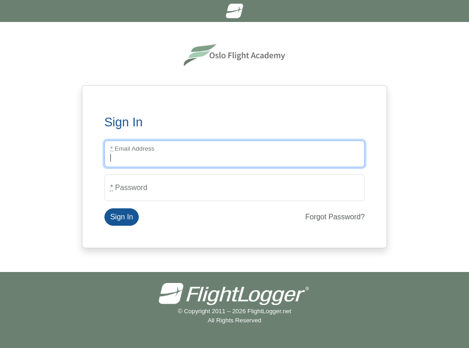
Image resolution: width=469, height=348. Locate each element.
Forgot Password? (335, 217)
